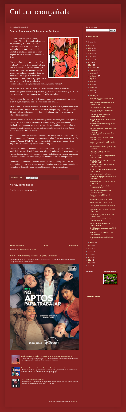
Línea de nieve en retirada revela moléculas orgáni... (100, 219)
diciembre (93, 67)
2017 (90, 249)
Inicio (46, 246)
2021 (90, 59)
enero (92, 242)
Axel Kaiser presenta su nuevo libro (32, 380)
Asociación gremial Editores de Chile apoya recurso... (101, 224)
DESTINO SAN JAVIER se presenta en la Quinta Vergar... (102, 156)
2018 (90, 246)
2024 (90, 51)
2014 (90, 257)
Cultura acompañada (40, 12)
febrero (92, 96)
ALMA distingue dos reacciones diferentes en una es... (100, 115)
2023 (90, 54)
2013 (90, 260)
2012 (90, 263)
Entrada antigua (73, 246)
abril (91, 90)
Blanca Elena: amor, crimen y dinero (101, 202)
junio (92, 84)
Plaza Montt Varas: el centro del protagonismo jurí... (100, 152)
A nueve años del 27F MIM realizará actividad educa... (101, 111)
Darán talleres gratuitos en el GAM (101, 199)
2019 (90, 65)
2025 (90, 48)
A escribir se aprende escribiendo (100, 174)
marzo (92, 93)
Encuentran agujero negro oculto (100, 107)
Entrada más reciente (17, 246)
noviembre (93, 70)
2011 (90, 266)
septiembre (94, 76)
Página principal (93, 36)
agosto (92, 79)
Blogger (74, 401)
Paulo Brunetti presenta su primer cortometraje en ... (100, 191)
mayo (92, 87)
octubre (92, 73)
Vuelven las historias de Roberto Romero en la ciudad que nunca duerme (45, 368)
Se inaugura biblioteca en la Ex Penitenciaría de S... (100, 187)
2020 (90, 62)
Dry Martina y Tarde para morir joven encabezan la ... (101, 233)
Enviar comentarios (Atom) (27, 249)
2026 (90, 45)
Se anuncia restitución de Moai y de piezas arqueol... (101, 238)
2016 (90, 251)
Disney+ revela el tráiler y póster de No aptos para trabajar (33, 256)
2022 (90, 56)
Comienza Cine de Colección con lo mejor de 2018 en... (101, 99)
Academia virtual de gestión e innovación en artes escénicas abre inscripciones (47, 356)
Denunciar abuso (93, 297)
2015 (90, 254)
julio (91, 81)
